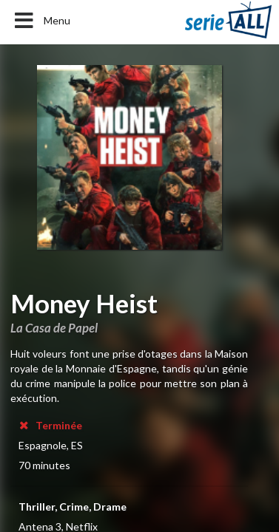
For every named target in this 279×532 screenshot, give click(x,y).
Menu (41, 20)
